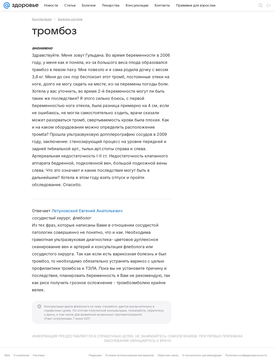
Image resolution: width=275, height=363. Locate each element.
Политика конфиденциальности (246, 355)
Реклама (39, 355)
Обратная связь (168, 355)
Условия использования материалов (129, 355)
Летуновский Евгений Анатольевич (86, 210)
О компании (21, 355)
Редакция (95, 355)
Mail (7, 355)
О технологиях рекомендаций (201, 355)
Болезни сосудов (70, 19)
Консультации (42, 19)
